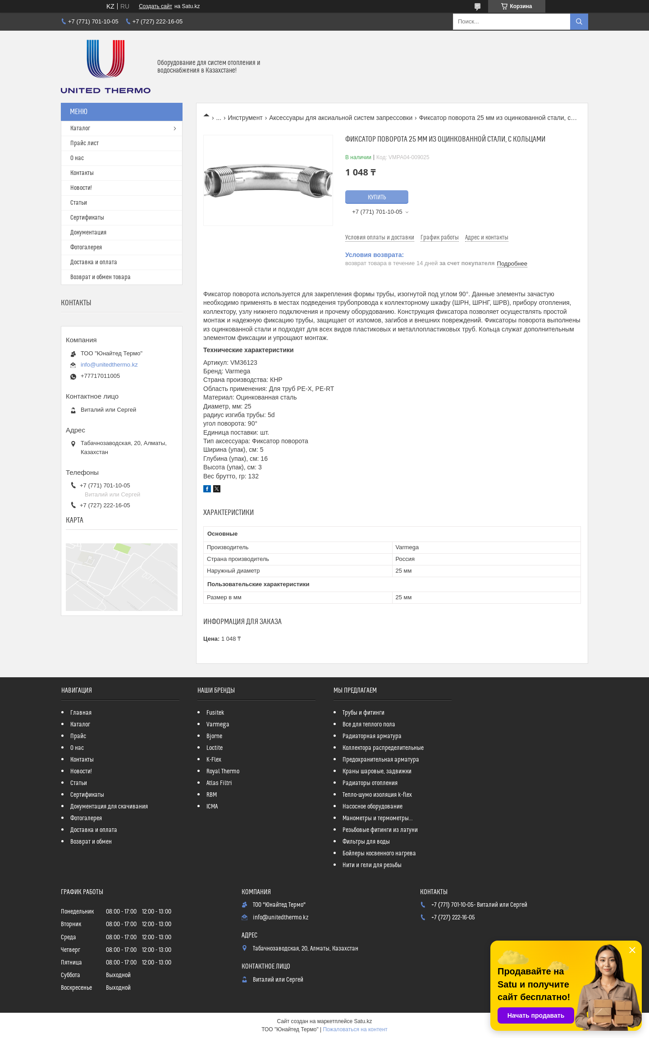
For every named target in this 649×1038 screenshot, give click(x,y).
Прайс (78, 736)
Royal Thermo (222, 771)
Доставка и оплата (93, 262)
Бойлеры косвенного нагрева (379, 853)
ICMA (212, 806)
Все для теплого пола (369, 724)
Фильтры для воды (366, 841)
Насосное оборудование (372, 806)
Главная (80, 712)
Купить (377, 197)
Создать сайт (155, 6)
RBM (211, 795)
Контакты (82, 173)
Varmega (217, 724)
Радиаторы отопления (370, 783)
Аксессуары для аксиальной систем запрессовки (340, 117)
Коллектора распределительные (383, 748)
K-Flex (213, 759)
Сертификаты (87, 217)
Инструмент (245, 117)
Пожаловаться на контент (355, 1029)
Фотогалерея (86, 247)
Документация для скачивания (109, 806)
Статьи (78, 203)
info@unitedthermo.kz (109, 364)
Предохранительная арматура (381, 759)
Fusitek (215, 712)
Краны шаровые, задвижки (377, 771)
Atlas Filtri (219, 783)
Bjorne (214, 736)
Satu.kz (363, 1021)
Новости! (81, 188)
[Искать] (579, 22)
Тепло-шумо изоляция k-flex (377, 795)
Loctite (214, 748)
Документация (88, 232)
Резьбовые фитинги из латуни (380, 830)
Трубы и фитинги (363, 712)
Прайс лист (84, 143)
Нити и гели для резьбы (372, 865)
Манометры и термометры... (378, 818)
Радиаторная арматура (372, 736)
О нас (77, 158)
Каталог (80, 128)
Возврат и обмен (91, 841)
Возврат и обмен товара (100, 277)
